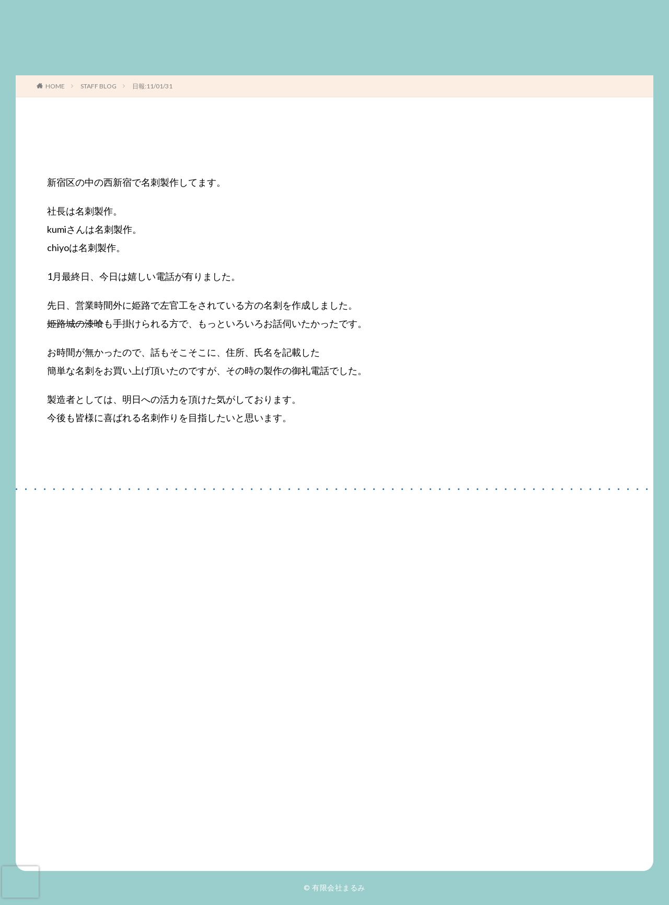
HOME (55, 86)
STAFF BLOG (98, 86)
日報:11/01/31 (152, 86)
